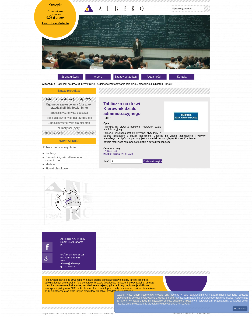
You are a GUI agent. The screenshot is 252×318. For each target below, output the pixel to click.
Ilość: (107, 161)
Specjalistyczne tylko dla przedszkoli (69, 117)
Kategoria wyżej (53, 133)
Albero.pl (47, 83)
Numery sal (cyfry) (69, 127)
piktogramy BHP (66, 288)
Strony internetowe (70, 313)
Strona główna (70, 76)
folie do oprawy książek (89, 282)
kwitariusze (75, 285)
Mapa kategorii (86, 133)
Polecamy (108, 313)
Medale (50, 164)
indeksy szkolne (136, 282)
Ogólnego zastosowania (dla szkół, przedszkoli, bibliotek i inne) (134, 83)
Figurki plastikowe (57, 168)
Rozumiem (240, 308)
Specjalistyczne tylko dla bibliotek (69, 122)
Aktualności (154, 76)
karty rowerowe (59, 285)
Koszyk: (55, 5)
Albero (98, 76)
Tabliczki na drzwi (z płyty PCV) (75, 83)
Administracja (96, 313)
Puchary (51, 153)
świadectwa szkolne (145, 288)
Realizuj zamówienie (55, 23)
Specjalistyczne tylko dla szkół (69, 112)
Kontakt (182, 76)
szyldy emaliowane (122, 288)
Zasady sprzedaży (126, 76)
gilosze (113, 285)
